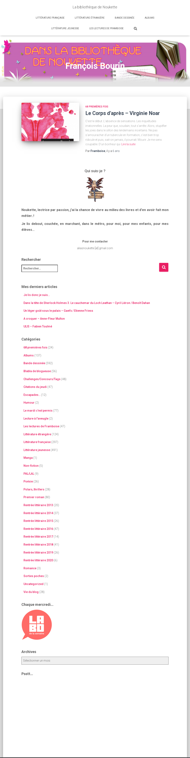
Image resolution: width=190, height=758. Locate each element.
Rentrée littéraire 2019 (38, 552)
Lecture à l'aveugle (35, 418)
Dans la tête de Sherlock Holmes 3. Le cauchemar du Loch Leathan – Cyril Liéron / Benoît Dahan (86, 303)
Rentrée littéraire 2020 (38, 560)
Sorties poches (33, 576)
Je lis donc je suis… (36, 295)
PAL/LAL (28, 473)
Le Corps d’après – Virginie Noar (122, 113)
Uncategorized (33, 584)
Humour (29, 402)
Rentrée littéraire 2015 (38, 520)
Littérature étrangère (90, 17)
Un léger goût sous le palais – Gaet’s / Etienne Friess (58, 310)
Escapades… (31, 394)
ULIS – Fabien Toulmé (37, 326)
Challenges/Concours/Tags (41, 379)
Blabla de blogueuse (37, 371)
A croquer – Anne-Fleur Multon (44, 318)
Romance (29, 568)
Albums (149, 17)
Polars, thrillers (33, 489)
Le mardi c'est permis (38, 410)
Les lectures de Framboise (106, 28)
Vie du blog (31, 592)
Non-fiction (31, 465)
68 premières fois (96, 106)
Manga (28, 457)
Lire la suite (128, 144)
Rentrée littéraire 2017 (38, 536)
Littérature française (50, 17)
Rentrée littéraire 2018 (38, 544)
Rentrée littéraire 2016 (38, 528)
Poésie (28, 481)
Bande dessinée (124, 17)
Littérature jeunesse (65, 28)
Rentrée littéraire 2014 (38, 513)
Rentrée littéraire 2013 (38, 505)
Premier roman (33, 497)
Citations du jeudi (35, 386)
